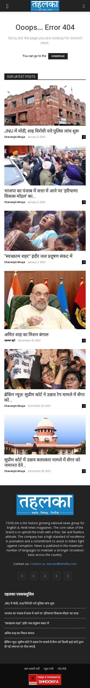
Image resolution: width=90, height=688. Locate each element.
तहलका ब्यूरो (9, 340)
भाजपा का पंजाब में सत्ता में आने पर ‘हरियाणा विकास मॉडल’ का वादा (41, 613)
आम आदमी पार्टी (32, 669)
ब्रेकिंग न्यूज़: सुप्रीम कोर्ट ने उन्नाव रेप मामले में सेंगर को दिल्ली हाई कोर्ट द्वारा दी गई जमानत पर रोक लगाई (44, 644)
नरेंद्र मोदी (62, 669)
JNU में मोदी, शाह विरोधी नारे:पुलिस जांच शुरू (41, 131)
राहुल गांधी (48, 669)
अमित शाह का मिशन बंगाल (26, 334)
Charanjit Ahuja (14, 136)
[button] (7, 6)
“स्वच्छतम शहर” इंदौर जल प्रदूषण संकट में (38, 256)
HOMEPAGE (57, 56)
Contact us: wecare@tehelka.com (53, 564)
